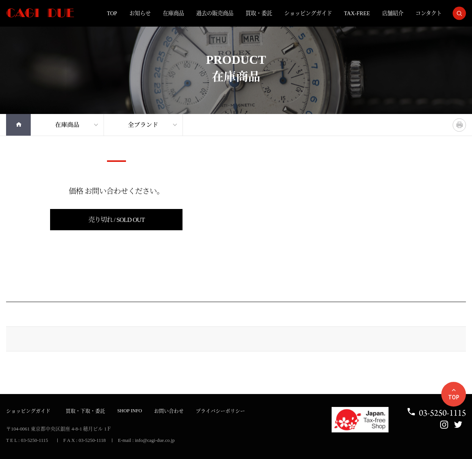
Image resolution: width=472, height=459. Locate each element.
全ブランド (143, 125)
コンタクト (428, 13)
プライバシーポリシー (220, 411)
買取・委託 (258, 13)
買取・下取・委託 (85, 411)
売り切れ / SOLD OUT (116, 219)
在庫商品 (173, 13)
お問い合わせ (169, 411)
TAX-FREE (357, 13)
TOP (112, 13)
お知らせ (140, 13)
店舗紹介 (392, 13)
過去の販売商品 (214, 13)
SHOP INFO (129, 410)
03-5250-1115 (436, 413)
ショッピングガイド (308, 13)
